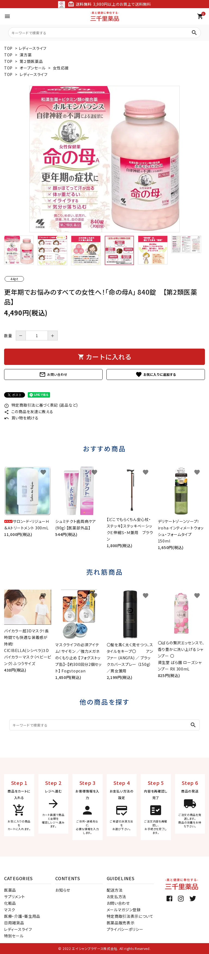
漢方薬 (26, 54)
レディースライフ (33, 48)
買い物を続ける (21, 417)
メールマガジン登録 (124, 909)
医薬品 (10, 890)
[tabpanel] (104, 159)
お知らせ (62, 890)
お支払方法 (117, 896)
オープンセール (33, 68)
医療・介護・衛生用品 (22, 916)
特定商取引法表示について (130, 916)
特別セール (14, 935)
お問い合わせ (53, 374)
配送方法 (115, 890)
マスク (9, 909)
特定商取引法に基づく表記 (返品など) (41, 405)
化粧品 (10, 903)
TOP (8, 48)
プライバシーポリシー (125, 929)
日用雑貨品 (14, 922)
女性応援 (61, 68)
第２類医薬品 (31, 61)
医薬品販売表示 (121, 922)
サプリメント (14, 896)
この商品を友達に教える (28, 411)
